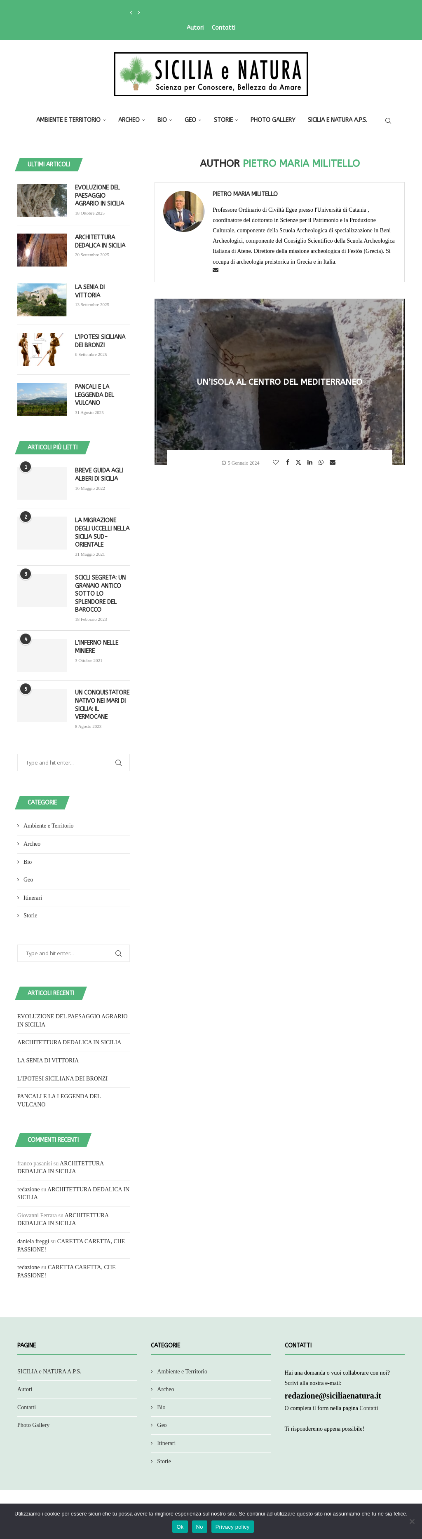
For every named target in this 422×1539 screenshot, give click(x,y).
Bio (162, 120)
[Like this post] (277, 462)
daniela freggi (33, 1241)
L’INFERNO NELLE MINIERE (96, 647)
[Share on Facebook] (288, 462)
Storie (223, 120)
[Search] (388, 121)
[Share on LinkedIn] (310, 462)
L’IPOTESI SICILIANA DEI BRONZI (100, 341)
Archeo (129, 120)
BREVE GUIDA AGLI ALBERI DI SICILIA (99, 474)
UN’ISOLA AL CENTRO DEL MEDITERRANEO (279, 382)
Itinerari (32, 898)
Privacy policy (233, 1527)
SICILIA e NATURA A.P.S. (337, 120)
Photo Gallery (273, 120)
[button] (131, 12)
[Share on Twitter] (299, 461)
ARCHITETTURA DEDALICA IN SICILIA (100, 241)
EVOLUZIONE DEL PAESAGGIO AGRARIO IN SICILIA (99, 195)
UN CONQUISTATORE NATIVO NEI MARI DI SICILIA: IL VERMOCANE (102, 704)
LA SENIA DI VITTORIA (90, 291)
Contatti (223, 27)
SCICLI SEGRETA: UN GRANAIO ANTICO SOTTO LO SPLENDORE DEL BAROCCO (100, 593)
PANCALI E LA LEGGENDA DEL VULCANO (94, 395)
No (199, 1527)
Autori (195, 27)
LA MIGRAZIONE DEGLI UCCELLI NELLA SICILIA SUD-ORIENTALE (102, 532)
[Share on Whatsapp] (322, 462)
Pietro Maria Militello (245, 194)
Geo (190, 120)
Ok (179, 1527)
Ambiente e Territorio (68, 120)
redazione (28, 1189)
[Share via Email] (334, 462)
